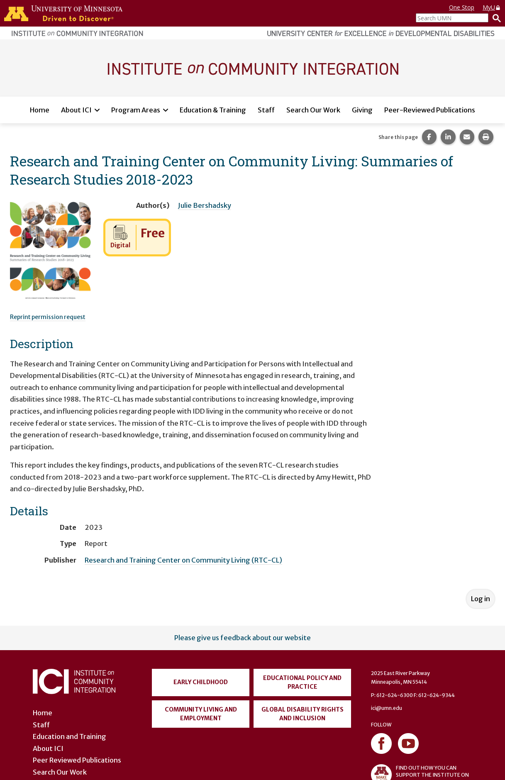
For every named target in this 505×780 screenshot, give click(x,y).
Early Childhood (200, 682)
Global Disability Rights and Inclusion (302, 714)
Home (39, 110)
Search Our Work (313, 110)
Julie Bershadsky (204, 205)
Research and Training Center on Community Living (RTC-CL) (183, 560)
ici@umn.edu (386, 708)
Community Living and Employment (201, 714)
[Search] (494, 17)
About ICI (76, 110)
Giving (362, 110)
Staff (266, 110)
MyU (492, 7)
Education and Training (69, 736)
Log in (480, 599)
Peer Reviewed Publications (77, 760)
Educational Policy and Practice (302, 682)
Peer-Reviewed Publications (429, 110)
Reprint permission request (47, 317)
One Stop (461, 7)
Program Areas (135, 110)
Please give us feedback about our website (242, 638)
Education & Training (213, 110)
